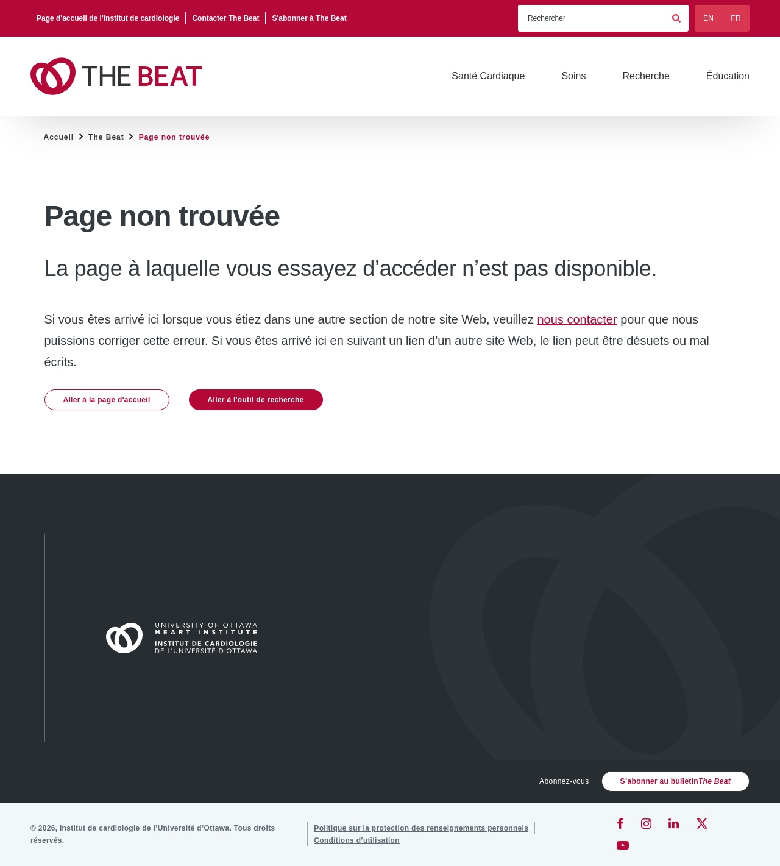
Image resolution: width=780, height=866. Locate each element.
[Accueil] (187, 638)
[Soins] (573, 76)
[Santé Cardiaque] (488, 76)
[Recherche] (645, 76)
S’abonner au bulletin (675, 781)
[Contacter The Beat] (226, 18)
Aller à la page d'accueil (107, 400)
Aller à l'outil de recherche (256, 400)
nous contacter (577, 319)
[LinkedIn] (673, 823)
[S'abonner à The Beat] (309, 18)
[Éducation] (728, 76)
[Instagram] (646, 823)
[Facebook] (620, 823)
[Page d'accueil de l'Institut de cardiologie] (108, 18)
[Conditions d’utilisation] (357, 840)
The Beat (106, 137)
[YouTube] (623, 845)
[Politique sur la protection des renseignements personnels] (421, 828)
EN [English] (708, 18)
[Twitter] (702, 823)
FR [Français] (736, 18)
